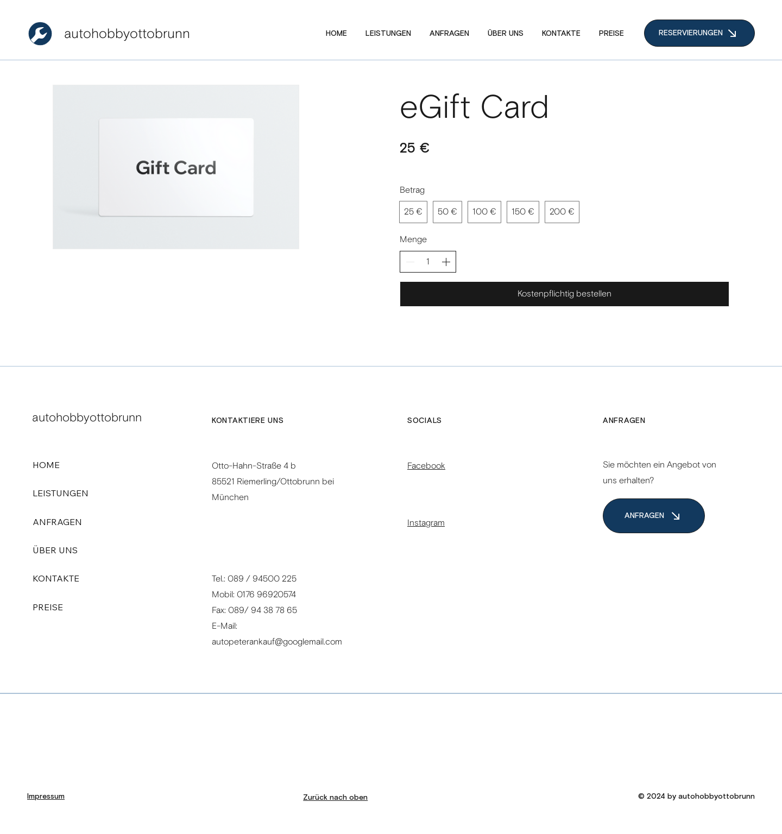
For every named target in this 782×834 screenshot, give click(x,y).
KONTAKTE (56, 578)
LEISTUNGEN (61, 493)
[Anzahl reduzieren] (410, 261)
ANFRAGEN (57, 521)
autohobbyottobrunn (127, 34)
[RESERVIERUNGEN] (699, 33)
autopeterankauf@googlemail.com (277, 641)
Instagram (426, 522)
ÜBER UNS (55, 550)
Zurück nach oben (335, 798)
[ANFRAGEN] (654, 515)
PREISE (48, 607)
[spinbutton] (428, 262)
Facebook (426, 465)
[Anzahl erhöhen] (445, 261)
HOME (46, 464)
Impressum (46, 796)
